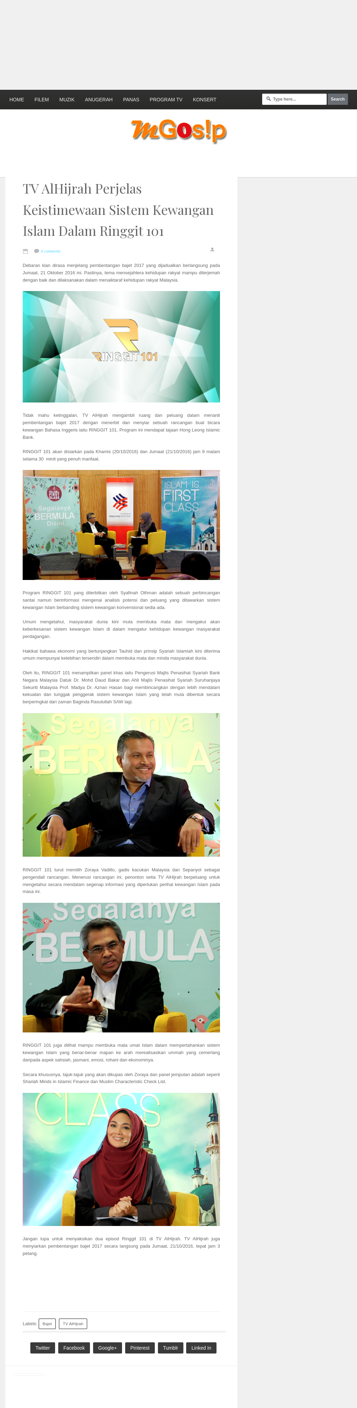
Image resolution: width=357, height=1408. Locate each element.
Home (16, 99)
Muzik (67, 99)
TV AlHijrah (73, 1323)
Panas (131, 99)
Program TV (166, 99)
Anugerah (99, 99)
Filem (42, 99)
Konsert (204, 99)
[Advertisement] (169, 43)
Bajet (47, 1323)
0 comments (51, 251)
